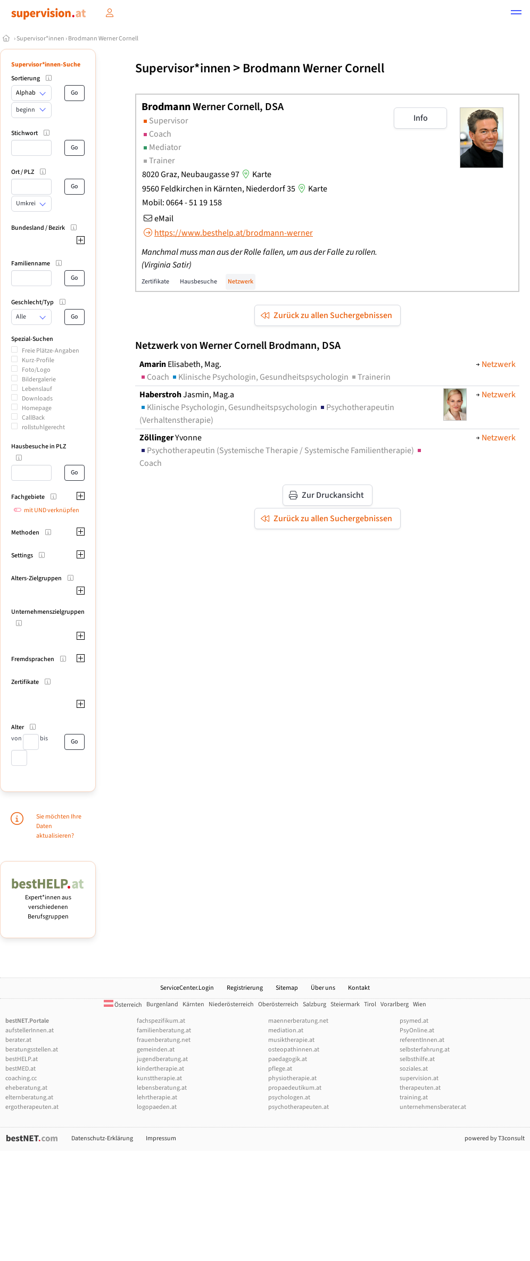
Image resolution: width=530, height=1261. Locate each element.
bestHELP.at (21, 1059)
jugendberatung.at (162, 1059)
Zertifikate (155, 281)
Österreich (123, 1004)
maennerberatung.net (298, 1020)
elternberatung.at (29, 1097)
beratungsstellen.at (31, 1049)
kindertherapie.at (160, 1068)
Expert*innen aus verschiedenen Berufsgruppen (48, 902)
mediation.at (285, 1030)
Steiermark (345, 1004)
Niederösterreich (231, 1004)
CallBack (33, 417)
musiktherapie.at (291, 1040)
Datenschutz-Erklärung (102, 1138)
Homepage (37, 408)
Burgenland (162, 1004)
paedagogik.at (287, 1059)
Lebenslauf (37, 389)
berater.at (18, 1040)
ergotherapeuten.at (32, 1107)
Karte (255, 174)
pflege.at (280, 1068)
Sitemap (287, 987)
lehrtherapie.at (157, 1097)
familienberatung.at (164, 1030)
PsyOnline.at (417, 1030)
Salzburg (314, 1004)
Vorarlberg (394, 1004)
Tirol (370, 1004)
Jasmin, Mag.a (186, 394)
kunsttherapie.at (159, 1078)
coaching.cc (21, 1078)
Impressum (161, 1138)
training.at (414, 1097)
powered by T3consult (495, 1138)
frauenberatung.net (164, 1040)
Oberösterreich (278, 1004)
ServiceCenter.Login (187, 987)
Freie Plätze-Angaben (50, 350)
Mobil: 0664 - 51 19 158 (182, 202)
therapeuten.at (420, 1087)
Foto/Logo (36, 369)
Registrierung (245, 987)
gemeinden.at (156, 1049)
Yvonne (170, 438)
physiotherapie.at (292, 1078)
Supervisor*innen (40, 38)
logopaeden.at (157, 1107)
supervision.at (419, 1078)
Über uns (323, 987)
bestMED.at (20, 1068)
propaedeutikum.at (294, 1087)
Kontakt (359, 987)
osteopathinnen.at (293, 1049)
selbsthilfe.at (417, 1059)
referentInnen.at (422, 1040)
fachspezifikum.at (161, 1020)
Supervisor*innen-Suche (45, 64)
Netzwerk (240, 281)
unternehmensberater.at (433, 1107)
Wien (419, 1004)
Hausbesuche (198, 281)
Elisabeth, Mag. (180, 364)
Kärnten (193, 1004)
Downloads (37, 398)
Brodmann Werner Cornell (103, 38)
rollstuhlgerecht (43, 427)
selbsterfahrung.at (425, 1049)
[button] (516, 13)
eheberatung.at (26, 1087)
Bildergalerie (39, 379)
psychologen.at (289, 1097)
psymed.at (414, 1020)
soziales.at (414, 1068)
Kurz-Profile (38, 360)
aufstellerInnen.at (29, 1030)
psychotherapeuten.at (298, 1107)
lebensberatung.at (162, 1087)
